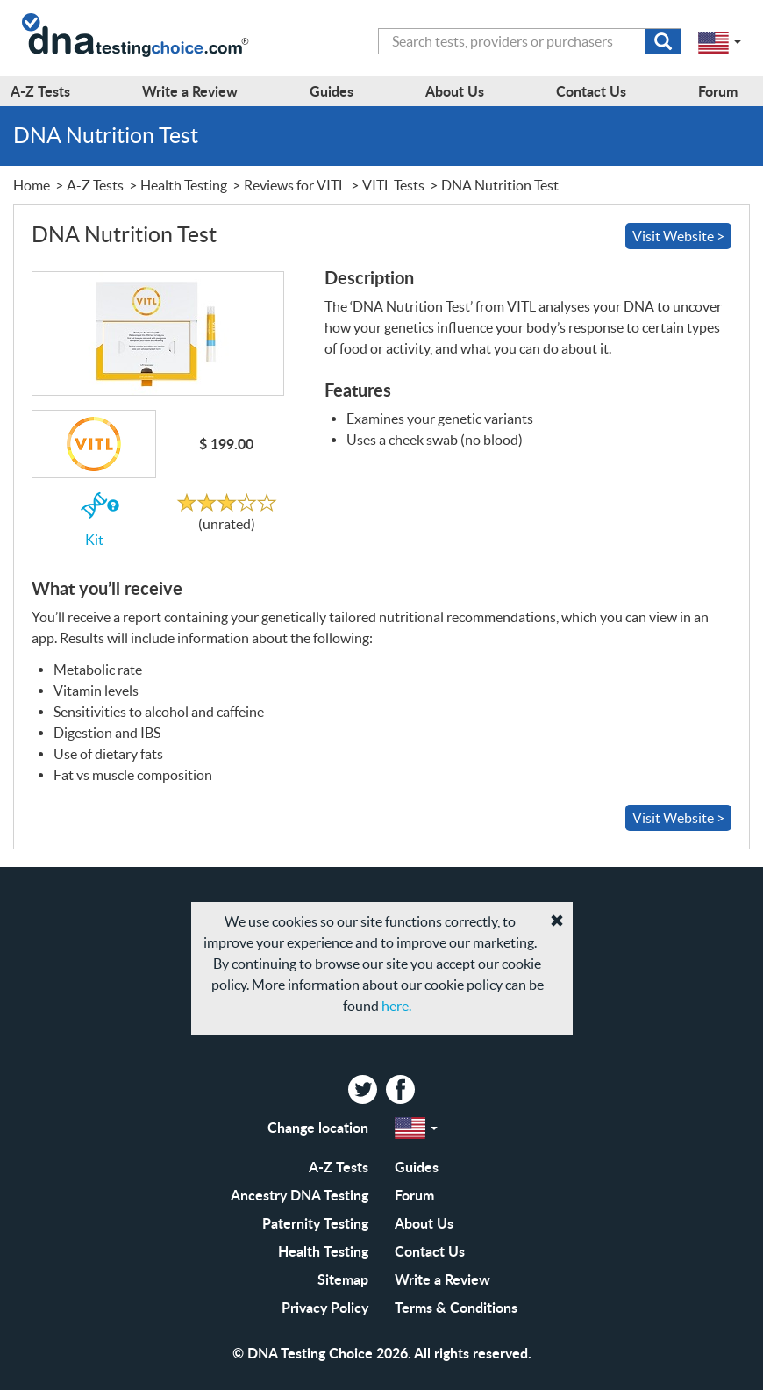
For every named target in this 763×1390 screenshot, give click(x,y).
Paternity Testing (315, 1223)
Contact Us (430, 1251)
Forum (414, 1195)
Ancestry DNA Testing (299, 1195)
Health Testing (323, 1251)
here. (396, 1006)
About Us (424, 1223)
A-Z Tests (338, 1167)
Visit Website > (678, 236)
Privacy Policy (325, 1307)
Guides (417, 1167)
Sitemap (342, 1279)
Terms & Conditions (456, 1307)
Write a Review (442, 1279)
